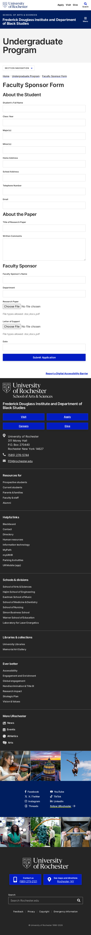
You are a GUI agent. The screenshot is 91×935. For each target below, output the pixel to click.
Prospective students (15, 482)
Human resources (13, 539)
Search (11, 895)
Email (6, 199)
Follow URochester (62, 806)
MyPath (7, 549)
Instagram (32, 801)
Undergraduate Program (26, 76)
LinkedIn (57, 801)
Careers (23, 426)
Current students (12, 487)
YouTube (57, 791)
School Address (11, 171)
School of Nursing (13, 607)
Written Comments (12, 236)
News (8, 723)
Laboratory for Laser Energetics (21, 622)
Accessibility (10, 670)
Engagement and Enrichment (19, 675)
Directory (8, 534)
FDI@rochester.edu (20, 461)
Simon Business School (16, 612)
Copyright (44, 911)
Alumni (7, 502)
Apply (61, 4)
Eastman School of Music (17, 597)
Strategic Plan (10, 696)
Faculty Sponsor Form (54, 76)
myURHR (8, 555)
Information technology (16, 544)
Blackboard (9, 524)
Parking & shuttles (13, 560)
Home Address (10, 157)
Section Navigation (18, 68)
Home (6, 76)
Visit (68, 4)
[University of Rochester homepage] (15, 5)
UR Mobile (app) (12, 565)
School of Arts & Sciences (20, 15)
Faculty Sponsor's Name (15, 273)
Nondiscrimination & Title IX (18, 686)
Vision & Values (11, 701)
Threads (31, 806)
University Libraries (14, 644)
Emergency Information (66, 911)
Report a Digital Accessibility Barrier (67, 373)
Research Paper (11, 301)
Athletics (10, 736)
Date (5, 341)
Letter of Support (11, 321)
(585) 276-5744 (18, 455)
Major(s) (7, 130)
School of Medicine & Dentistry (20, 602)
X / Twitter (32, 796)
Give (75, 4)
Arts (8, 742)
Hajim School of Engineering (19, 591)
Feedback (18, 911)
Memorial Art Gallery (14, 649)
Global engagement (14, 680)
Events (9, 729)
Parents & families (13, 492)
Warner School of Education (19, 617)
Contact (7, 529)
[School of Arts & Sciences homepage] (27, 390)
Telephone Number (12, 185)
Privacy (31, 911)
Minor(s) (7, 144)
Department (9, 287)
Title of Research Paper (15, 222)
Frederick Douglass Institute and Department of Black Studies (39, 22)
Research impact (12, 691)
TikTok (55, 796)
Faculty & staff (11, 497)
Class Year (8, 116)
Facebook (32, 791)
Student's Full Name (13, 102)
